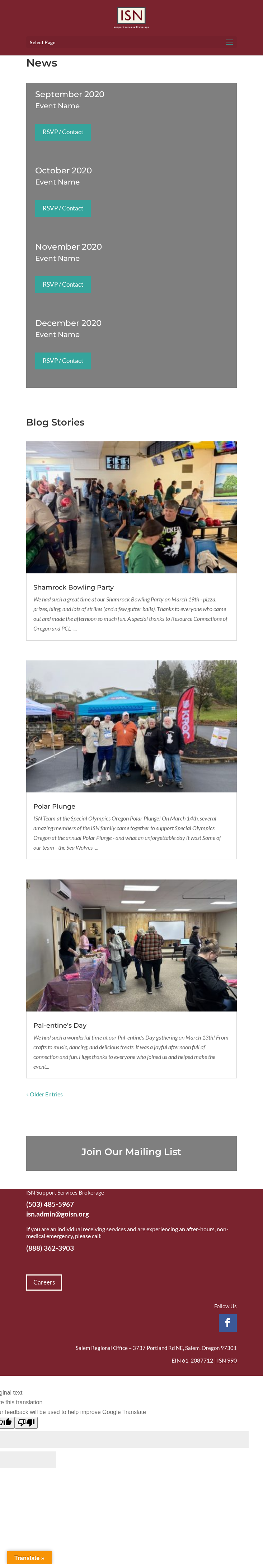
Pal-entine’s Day (59, 1025)
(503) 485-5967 (50, 1204)
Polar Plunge (54, 806)
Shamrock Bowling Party (73, 587)
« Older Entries (44, 1094)
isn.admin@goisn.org (57, 1214)
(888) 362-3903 (50, 1248)
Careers (44, 1282)
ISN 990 (227, 1360)
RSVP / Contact (63, 132)
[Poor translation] (26, 1423)
